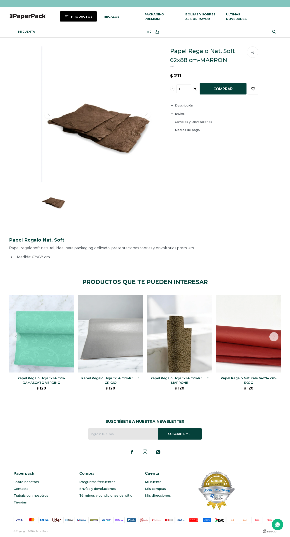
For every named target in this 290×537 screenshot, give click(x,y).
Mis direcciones (158, 495)
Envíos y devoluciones (97, 489)
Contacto (21, 489)
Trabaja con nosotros (31, 495)
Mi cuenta (153, 482)
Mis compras (155, 489)
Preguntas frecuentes (97, 482)
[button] (276, 346)
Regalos (111, 16)
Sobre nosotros (26, 482)
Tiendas (20, 502)
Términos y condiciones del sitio (105, 495)
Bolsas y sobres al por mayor (200, 16)
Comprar (223, 89)
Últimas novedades (236, 16)
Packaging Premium (154, 16)
